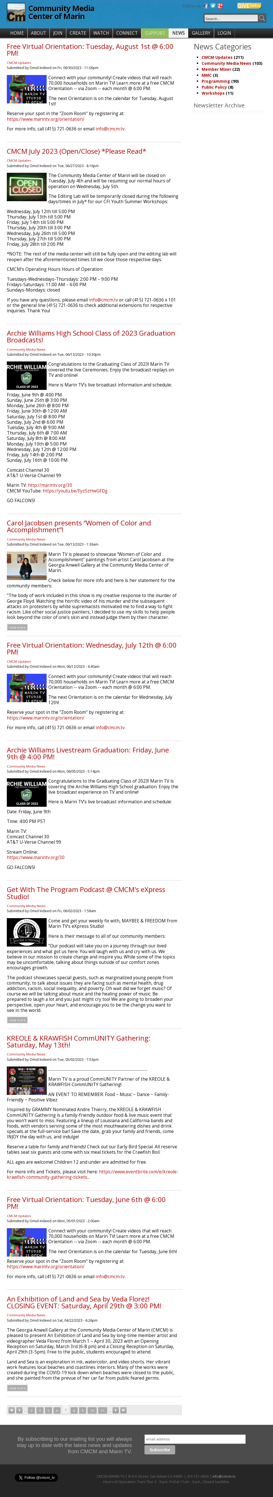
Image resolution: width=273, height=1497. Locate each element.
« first (12, 1410)
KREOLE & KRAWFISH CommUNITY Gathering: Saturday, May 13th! (78, 1041)
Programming (216, 81)
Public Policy (214, 87)
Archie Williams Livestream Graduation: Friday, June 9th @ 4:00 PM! (88, 753)
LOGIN (224, 33)
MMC (207, 75)
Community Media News (26, 349)
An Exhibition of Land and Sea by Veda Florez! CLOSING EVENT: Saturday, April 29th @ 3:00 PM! (84, 1302)
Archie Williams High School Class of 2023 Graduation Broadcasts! (91, 336)
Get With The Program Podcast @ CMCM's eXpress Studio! (86, 893)
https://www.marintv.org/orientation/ (45, 119)
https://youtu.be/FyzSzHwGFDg (75, 491)
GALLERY (201, 33)
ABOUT (38, 33)
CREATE (78, 33)
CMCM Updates (19, 63)
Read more (17, 627)
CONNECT (127, 33)
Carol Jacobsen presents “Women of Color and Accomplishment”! (79, 526)
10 (92, 1410)
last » (123, 1410)
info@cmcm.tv (110, 129)
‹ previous (19, 1410)
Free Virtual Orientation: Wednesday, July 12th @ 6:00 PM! (92, 648)
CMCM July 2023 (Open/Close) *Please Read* (76, 151)
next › (116, 1410)
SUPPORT (155, 33)
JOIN (58, 33)
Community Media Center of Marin (61, 12)
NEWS (178, 33)
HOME (17, 33)
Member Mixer (216, 69)
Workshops (213, 93)
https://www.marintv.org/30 (36, 857)
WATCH (101, 33)
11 (103, 1410)
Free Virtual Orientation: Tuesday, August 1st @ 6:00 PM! (90, 49)
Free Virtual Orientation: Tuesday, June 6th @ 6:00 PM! (86, 1203)
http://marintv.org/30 (50, 485)
